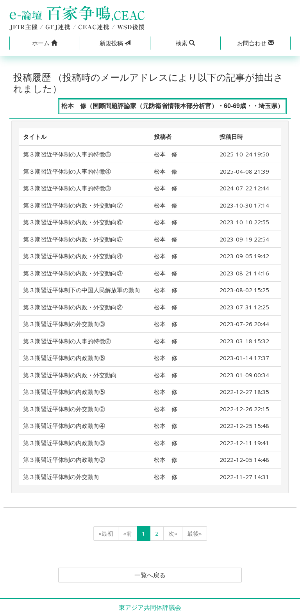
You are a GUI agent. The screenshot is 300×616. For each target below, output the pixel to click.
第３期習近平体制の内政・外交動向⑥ (73, 222)
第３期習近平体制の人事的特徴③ (67, 188)
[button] (44, 43)
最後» (194, 533)
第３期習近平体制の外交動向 (61, 477)
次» (172, 533)
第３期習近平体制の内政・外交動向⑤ (73, 239)
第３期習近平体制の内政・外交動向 (70, 375)
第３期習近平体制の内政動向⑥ (64, 358)
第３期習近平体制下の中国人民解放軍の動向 (81, 290)
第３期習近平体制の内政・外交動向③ (73, 273)
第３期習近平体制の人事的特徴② (67, 341)
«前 (127, 533)
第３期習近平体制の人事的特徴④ (67, 171)
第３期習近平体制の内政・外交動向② (73, 307)
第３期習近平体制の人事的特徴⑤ (67, 154)
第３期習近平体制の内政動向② (64, 459)
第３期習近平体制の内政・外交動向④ (73, 256)
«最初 (105, 533)
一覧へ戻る (150, 575)
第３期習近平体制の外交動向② (64, 409)
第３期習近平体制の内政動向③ (64, 443)
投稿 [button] (115, 43)
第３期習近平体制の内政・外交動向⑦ (73, 205)
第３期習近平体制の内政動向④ (64, 426)
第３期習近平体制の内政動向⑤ (64, 392)
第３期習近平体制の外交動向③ (64, 324)
